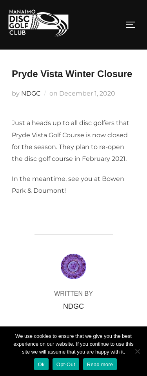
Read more (100, 364)
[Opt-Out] (137, 351)
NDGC (30, 93)
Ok (41, 364)
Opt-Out (65, 364)
